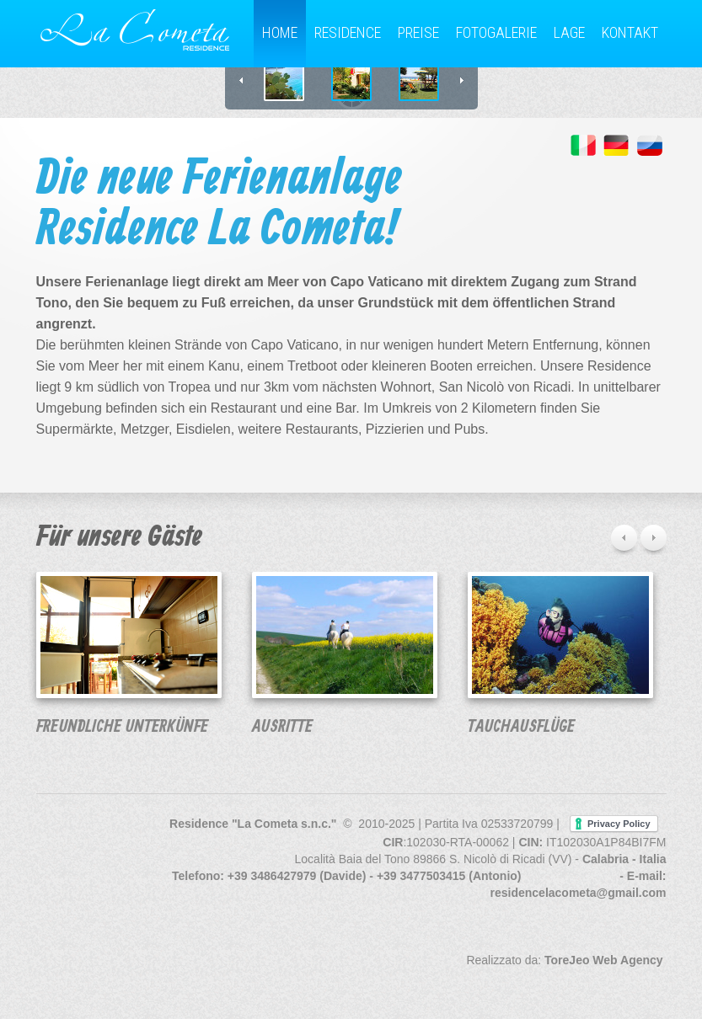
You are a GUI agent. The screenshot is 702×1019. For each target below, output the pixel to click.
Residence (347, 32)
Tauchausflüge (521, 727)
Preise (418, 32)
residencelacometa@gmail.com (578, 892)
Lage (569, 32)
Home (279, 32)
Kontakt (630, 32)
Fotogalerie (496, 32)
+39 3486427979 (272, 876)
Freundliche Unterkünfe (122, 727)
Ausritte (282, 727)
